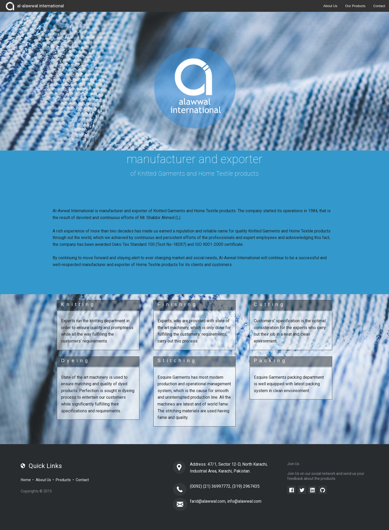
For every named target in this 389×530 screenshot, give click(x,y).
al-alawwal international (34, 6)
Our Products (355, 6)
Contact (379, 6)
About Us (330, 6)
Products (63, 480)
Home (26, 480)
